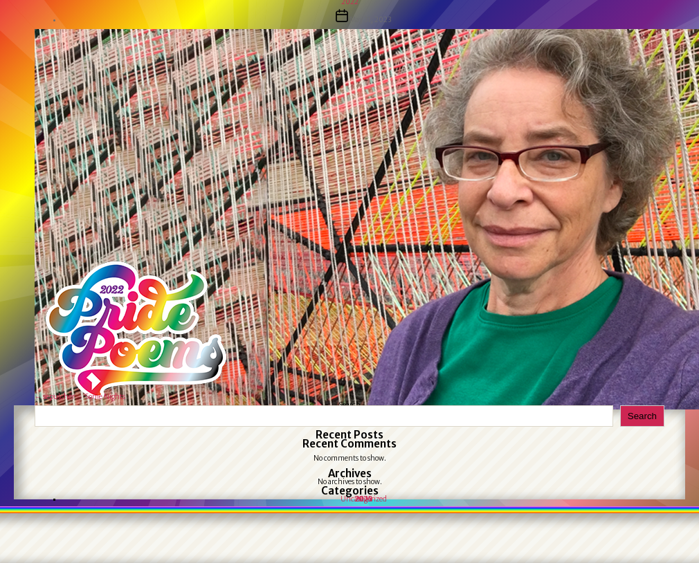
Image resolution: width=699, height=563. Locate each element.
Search (642, 416)
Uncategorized (364, 499)
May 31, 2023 (370, 19)
